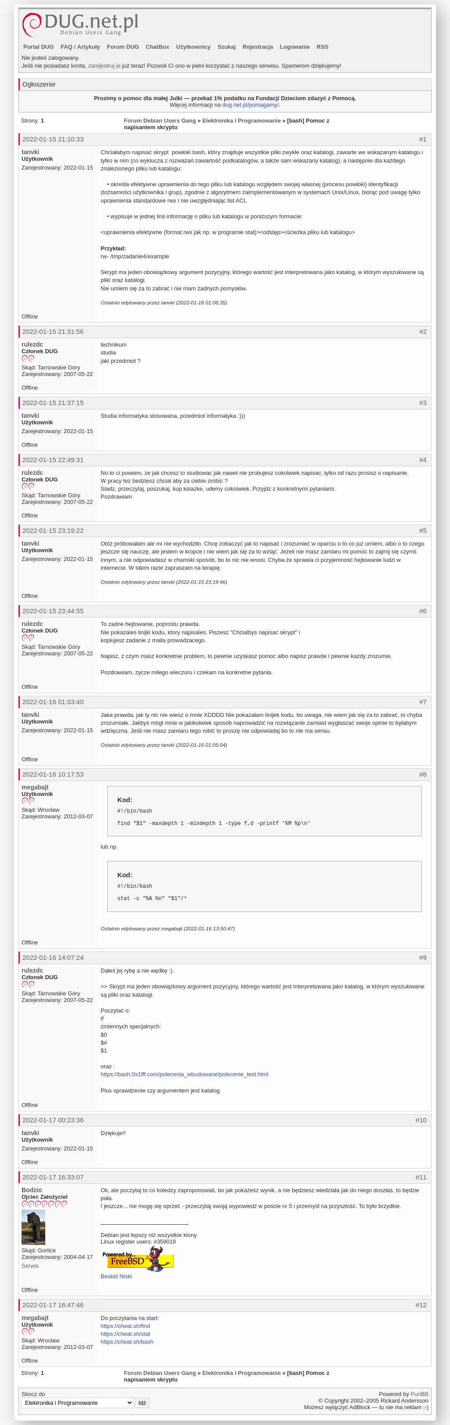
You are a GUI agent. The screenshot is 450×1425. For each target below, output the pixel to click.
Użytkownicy (193, 46)
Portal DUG (38, 46)
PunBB (419, 1394)
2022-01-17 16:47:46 (52, 1305)
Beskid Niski (116, 1276)
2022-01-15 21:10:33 (52, 139)
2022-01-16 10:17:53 (52, 774)
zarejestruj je (104, 65)
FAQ (67, 46)
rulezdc (32, 344)
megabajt (35, 787)
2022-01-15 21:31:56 (52, 331)
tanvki (30, 152)
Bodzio (32, 1190)
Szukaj (227, 46)
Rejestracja (258, 46)
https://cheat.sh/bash (127, 1341)
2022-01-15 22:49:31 (52, 459)
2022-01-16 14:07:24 (52, 957)
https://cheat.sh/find (125, 1326)
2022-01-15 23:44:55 (52, 611)
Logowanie (295, 46)
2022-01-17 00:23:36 (52, 1120)
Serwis (30, 1265)
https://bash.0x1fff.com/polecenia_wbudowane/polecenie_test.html (185, 1074)
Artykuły (88, 46)
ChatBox (157, 46)
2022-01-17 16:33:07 (52, 1177)
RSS (323, 46)
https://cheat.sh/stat (125, 1334)
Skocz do (85, 1399)
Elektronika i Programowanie (241, 120)
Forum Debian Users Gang (160, 120)
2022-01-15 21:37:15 (52, 402)
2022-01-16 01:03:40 (52, 701)
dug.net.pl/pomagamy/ (250, 104)
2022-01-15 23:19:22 (52, 530)
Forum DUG (123, 46)
